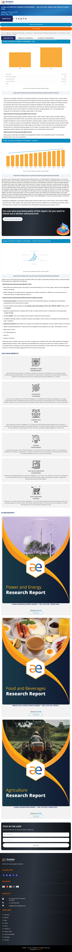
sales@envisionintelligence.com (17, 905)
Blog (5, 920)
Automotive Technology (18, 33)
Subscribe (36, 845)
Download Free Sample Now (36, 24)
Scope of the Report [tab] (46, 38)
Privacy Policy (8, 931)
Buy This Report (36, 28)
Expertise (6, 914)
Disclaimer (7, 937)
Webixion (39, 949)
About (6, 926)
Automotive (29, 33)
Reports (8, 33)
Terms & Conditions (9, 934)
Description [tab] (8, 38)
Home (2, 33)
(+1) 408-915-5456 (14, 903)
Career (6, 923)
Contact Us (7, 928)
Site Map (6, 940)
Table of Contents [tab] (25, 38)
